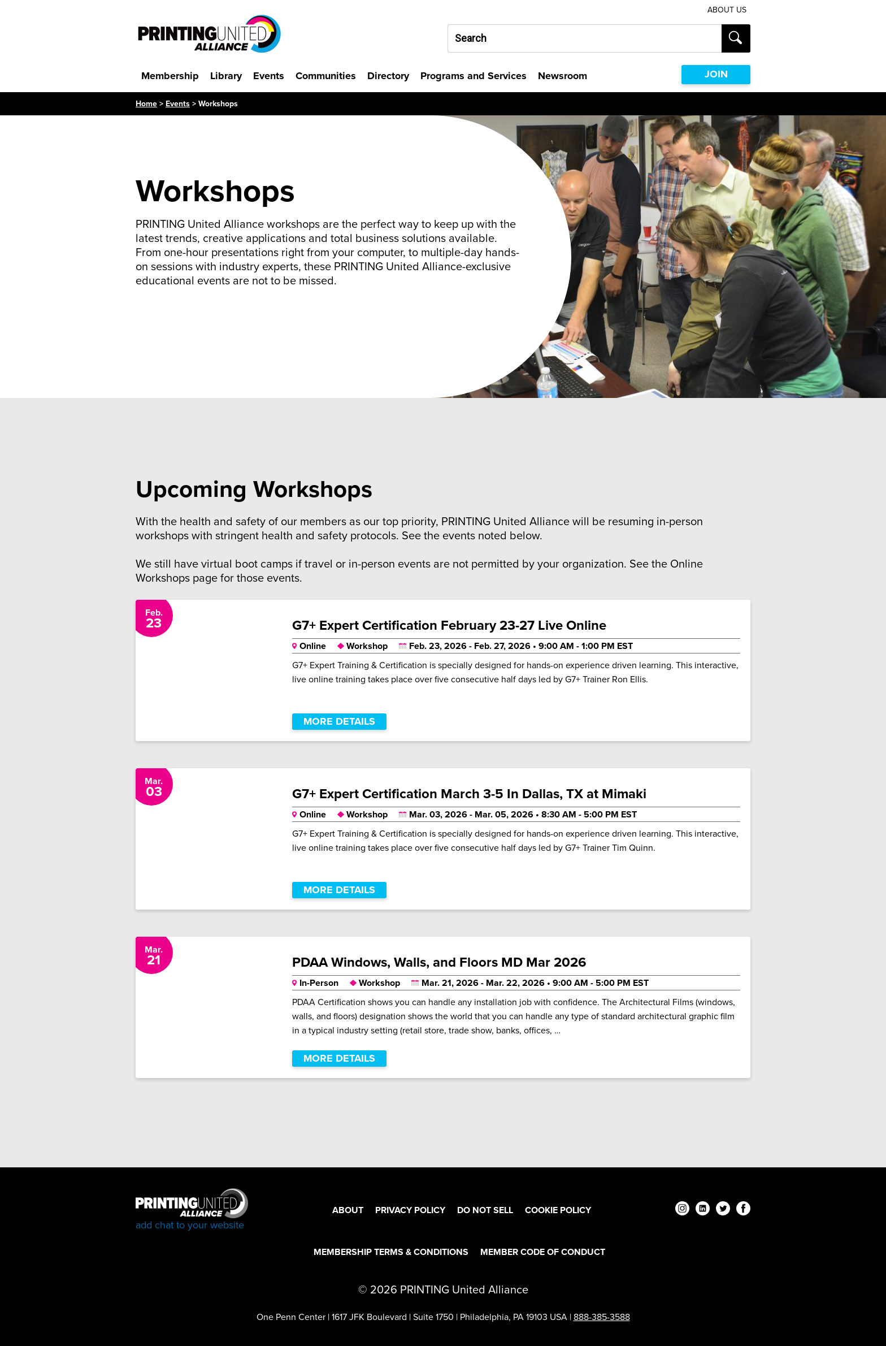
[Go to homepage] (192, 1210)
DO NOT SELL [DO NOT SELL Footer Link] (485, 1210)
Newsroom (562, 75)
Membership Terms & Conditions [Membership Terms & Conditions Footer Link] (391, 1251)
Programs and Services (473, 75)
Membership (170, 75)
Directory (388, 75)
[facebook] (743, 1210)
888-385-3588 (602, 1316)
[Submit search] (736, 38)
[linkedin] (703, 1210)
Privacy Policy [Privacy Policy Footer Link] (410, 1210)
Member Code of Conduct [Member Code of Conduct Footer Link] (542, 1251)
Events (268, 75)
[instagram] (682, 1210)
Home (146, 104)
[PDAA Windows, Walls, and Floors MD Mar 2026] (443, 1007)
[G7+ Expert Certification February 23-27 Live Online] (443, 670)
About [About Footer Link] (347, 1210)
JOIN (716, 74)
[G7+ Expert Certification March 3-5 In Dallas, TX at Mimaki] (443, 839)
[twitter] (723, 1210)
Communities (326, 75)
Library (226, 75)
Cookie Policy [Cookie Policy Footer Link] (558, 1210)
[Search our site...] (585, 38)
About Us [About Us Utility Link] (726, 10)
